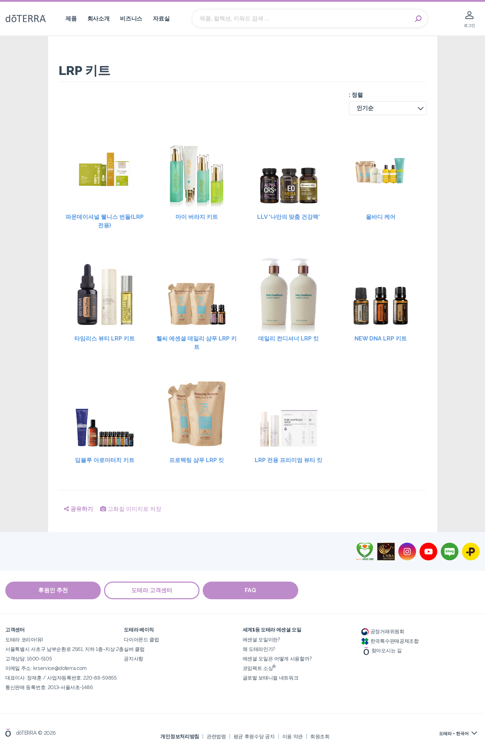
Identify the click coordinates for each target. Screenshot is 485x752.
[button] (388, 108)
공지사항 (133, 658)
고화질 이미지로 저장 (130, 509)
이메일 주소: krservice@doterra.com (46, 668)
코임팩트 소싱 (259, 668)
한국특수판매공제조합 (390, 640)
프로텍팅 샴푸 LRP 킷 (196, 460)
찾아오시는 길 (381, 650)
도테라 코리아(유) (24, 639)
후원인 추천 (53, 590)
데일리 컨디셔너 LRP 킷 (288, 338)
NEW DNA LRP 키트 (380, 338)
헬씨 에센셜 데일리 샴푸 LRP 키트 (196, 342)
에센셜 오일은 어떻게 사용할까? (277, 658)
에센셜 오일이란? (261, 639)
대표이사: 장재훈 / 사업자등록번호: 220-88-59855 (61, 677)
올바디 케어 (380, 217)
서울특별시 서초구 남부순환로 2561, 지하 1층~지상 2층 (64, 649)
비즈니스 (131, 18)
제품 (70, 18)
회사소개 (98, 18)
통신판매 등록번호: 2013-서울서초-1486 (49, 687)
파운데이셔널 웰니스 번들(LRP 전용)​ (104, 221)
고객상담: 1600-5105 (28, 658)
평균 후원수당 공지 (254, 736)
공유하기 (78, 509)
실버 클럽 (134, 649)
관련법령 (216, 736)
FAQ (251, 590)
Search (418, 19)
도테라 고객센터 (152, 590)
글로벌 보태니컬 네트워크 (271, 677)
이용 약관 (292, 736)
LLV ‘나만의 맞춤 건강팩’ (288, 217)
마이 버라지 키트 (196, 217)
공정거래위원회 (382, 631)
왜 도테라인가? (259, 649)
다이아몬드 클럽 (141, 639)
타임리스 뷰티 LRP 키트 (104, 338)
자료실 (161, 18)
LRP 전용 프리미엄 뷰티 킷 (288, 460)
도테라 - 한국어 (454, 733)
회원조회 (320, 736)
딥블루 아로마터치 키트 (104, 460)
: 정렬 (356, 95)
